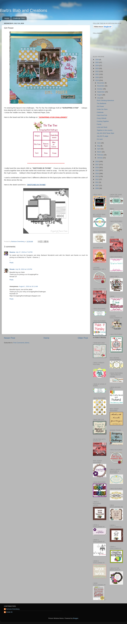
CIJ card (100, 139)
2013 (97, 176)
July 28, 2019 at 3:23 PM (23, 269)
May (98, 146)
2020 (97, 77)
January (100, 158)
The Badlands (101, 103)
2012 (97, 179)
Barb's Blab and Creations (23, 10)
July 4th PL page (102, 136)
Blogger (75, 618)
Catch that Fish (102, 115)
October (100, 89)
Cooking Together (103, 121)
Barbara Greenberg (12, 609)
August (99, 95)
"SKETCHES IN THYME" (36, 185)
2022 (97, 71)
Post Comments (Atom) (21, 343)
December (101, 83)
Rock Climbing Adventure (105, 100)
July (98, 98)
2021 (97, 74)
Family (99, 124)
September (101, 92)
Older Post (83, 338)
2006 (97, 188)
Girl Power (100, 106)
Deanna (12, 252)
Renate (12, 269)
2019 (97, 80)
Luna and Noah (102, 127)
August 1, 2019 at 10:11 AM (28, 286)
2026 (97, 59)
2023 (97, 68)
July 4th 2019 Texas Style (105, 133)
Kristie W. (9, 612)
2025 (97, 62)
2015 (97, 170)
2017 (97, 164)
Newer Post (9, 338)
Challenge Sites (19, 18)
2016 (97, 167)
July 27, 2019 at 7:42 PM (24, 252)
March (99, 152)
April (99, 149)
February (100, 155)
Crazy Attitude (101, 118)
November (101, 86)
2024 (97, 65)
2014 (97, 173)
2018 (97, 161)
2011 (97, 182)
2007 (97, 185)
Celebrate (100, 112)
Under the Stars (102, 109)
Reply (11, 262)
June (99, 143)
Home (6, 18)
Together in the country (104, 130)
